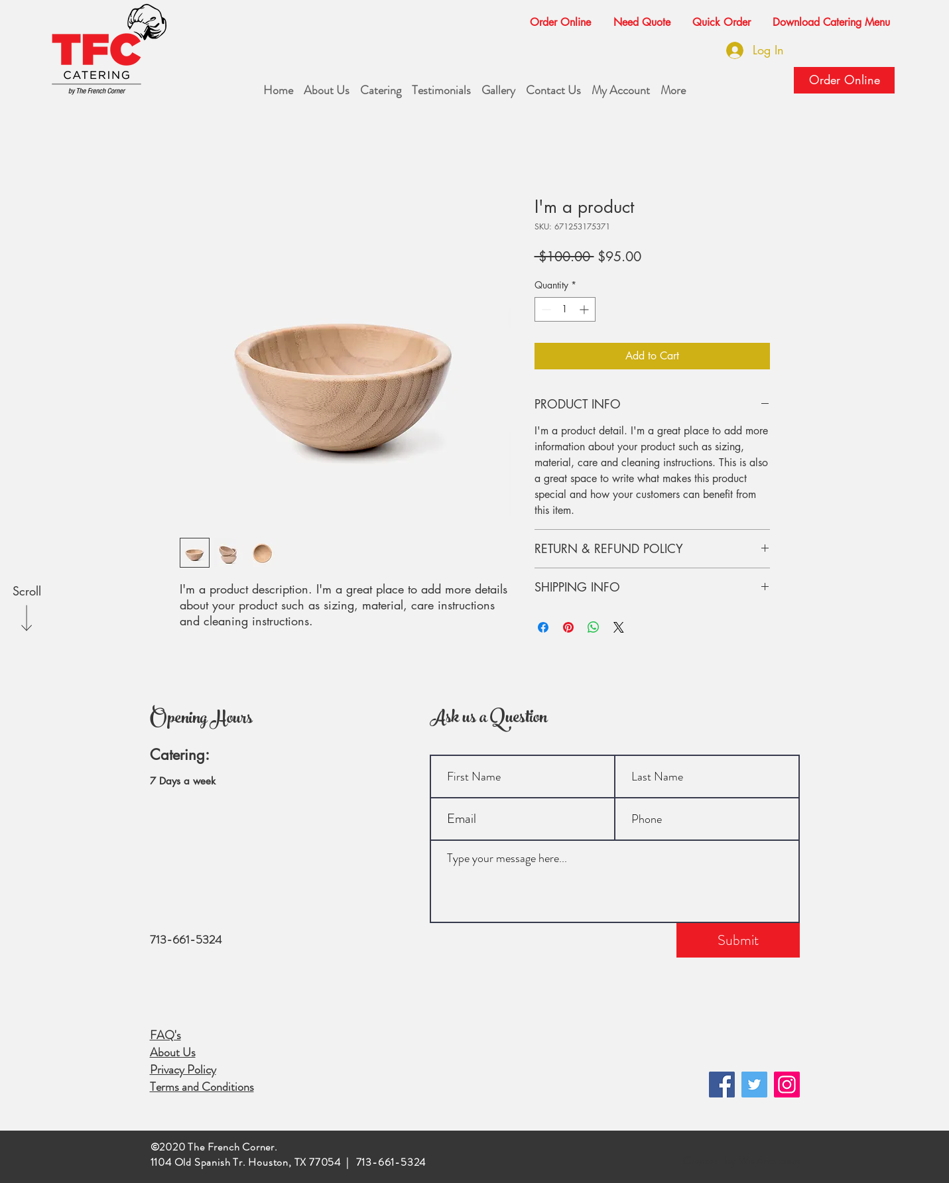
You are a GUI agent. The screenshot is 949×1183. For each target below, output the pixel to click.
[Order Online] (844, 80)
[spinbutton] (565, 309)
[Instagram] (787, 1084)
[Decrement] (545, 309)
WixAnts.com (769, 1160)
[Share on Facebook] (543, 627)
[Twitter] (754, 1084)
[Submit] (738, 940)
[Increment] (585, 309)
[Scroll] (26, 591)
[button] (636, 16)
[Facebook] (722, 1084)
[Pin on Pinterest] (568, 627)
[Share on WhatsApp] (593, 627)
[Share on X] (619, 627)
